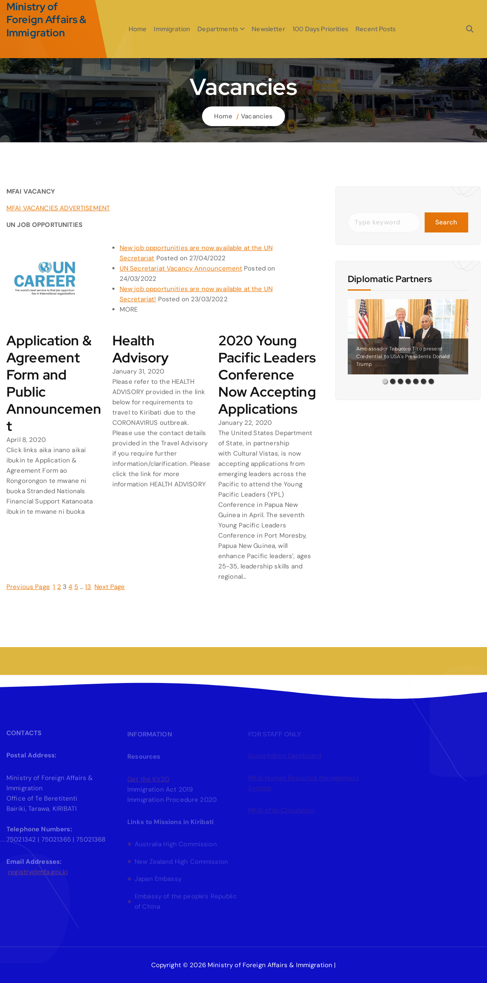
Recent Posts (375, 29)
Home (138, 29)
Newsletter (268, 29)
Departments (217, 29)
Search (446, 222)
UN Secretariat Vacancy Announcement (181, 268)
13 (88, 587)
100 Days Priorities (320, 29)
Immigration (172, 29)
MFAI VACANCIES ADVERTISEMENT (58, 208)
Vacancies (257, 116)
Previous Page (28, 587)
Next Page (109, 587)
